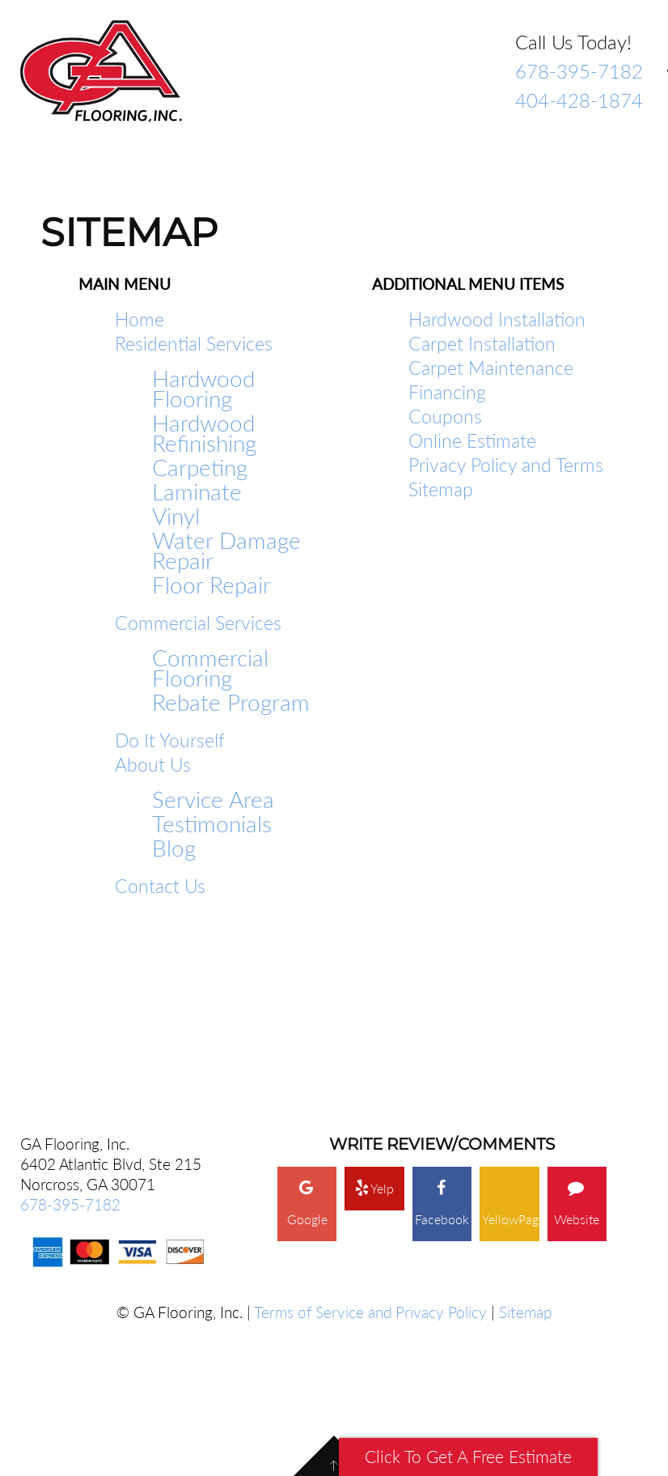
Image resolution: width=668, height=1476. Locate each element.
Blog (174, 848)
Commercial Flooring (210, 667)
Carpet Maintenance (490, 367)
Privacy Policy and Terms (505, 464)
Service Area (213, 799)
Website (576, 1058)
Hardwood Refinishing (204, 433)
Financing (447, 392)
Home (139, 319)
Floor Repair (211, 585)
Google (307, 1058)
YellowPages (510, 1074)
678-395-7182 (579, 71)
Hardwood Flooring (203, 388)
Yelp (374, 1043)
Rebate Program (231, 702)
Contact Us (160, 885)
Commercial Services (198, 622)
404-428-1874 (579, 100)
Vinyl (176, 516)
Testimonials (212, 823)
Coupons (445, 416)
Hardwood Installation (497, 319)
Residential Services (194, 343)
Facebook (442, 1058)
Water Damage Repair (226, 550)
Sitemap (440, 489)
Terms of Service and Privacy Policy (370, 1167)
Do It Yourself (170, 740)
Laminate (197, 492)
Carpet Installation (482, 343)
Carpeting (199, 467)
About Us (153, 764)
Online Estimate (472, 440)
